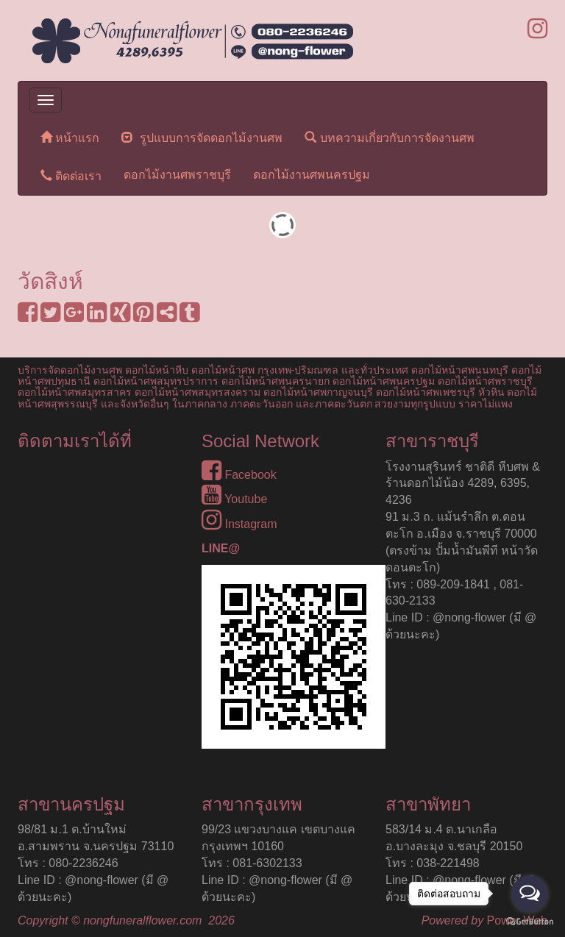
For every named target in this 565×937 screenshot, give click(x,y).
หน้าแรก (69, 137)
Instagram (239, 524)
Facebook (239, 474)
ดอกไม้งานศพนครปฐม (311, 174)
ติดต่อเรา (71, 175)
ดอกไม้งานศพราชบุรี (177, 174)
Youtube (234, 499)
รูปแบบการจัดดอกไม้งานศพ (201, 137)
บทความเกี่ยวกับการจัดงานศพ (389, 137)
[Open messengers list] (529, 893)
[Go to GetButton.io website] (529, 922)
